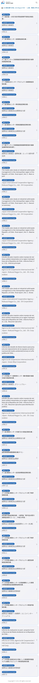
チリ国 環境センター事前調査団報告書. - (15, 104)
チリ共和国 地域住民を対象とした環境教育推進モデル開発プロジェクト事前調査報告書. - (18, 660)
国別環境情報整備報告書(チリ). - (13, 452)
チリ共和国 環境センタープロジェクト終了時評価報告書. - (18, 494)
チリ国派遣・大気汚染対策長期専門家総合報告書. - (17, 18)
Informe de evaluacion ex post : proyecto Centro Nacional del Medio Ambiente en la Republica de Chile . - (18, 632)
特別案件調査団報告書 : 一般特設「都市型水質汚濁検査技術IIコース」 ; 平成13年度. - (18, 516)
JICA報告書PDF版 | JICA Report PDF (14, 8)
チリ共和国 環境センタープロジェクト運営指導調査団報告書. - (18, 561)
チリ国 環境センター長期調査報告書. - (14, 39)
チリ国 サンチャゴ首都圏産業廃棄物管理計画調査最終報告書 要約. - (18, 146)
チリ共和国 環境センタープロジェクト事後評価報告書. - (18, 606)
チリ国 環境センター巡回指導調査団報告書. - (17, 473)
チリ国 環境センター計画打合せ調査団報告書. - (17, 432)
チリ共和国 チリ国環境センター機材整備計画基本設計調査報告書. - (18, 377)
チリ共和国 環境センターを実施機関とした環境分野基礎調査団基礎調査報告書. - (18, 584)
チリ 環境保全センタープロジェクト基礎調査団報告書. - (18, 83)
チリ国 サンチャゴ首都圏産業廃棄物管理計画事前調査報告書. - (18, 60)
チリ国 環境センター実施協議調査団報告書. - (17, 125)
